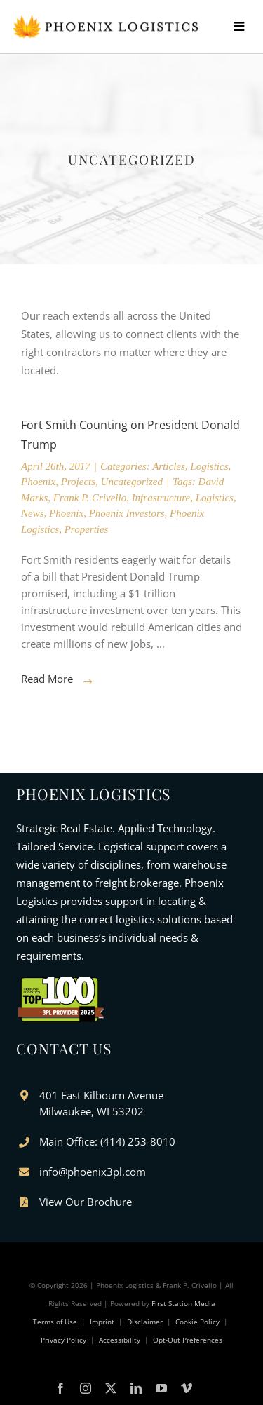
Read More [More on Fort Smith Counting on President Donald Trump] (47, 679)
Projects (78, 481)
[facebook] (60, 1388)
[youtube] (161, 1388)
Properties (87, 529)
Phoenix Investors (127, 513)
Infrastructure (161, 497)
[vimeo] (186, 1388)
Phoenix (38, 481)
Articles (168, 466)
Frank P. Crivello (89, 497)
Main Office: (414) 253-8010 (107, 1141)
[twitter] (110, 1388)
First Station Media (183, 1303)
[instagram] (85, 1388)
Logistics (209, 466)
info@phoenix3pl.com (92, 1172)
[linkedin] (136, 1388)
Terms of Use (55, 1321)
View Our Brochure (85, 1202)
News (32, 513)
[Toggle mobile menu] (248, 26)
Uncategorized (132, 481)
